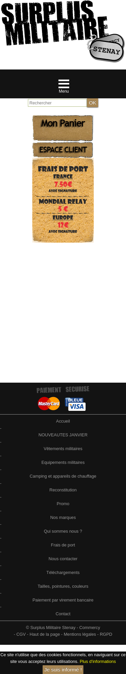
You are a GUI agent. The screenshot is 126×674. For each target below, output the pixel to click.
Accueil (63, 421)
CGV (21, 634)
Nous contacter (62, 558)
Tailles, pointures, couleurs (63, 586)
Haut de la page (45, 634)
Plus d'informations (98, 661)
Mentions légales (80, 634)
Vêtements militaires (63, 448)
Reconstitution (63, 489)
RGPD (106, 634)
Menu (64, 91)
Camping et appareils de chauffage (63, 476)
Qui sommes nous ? (63, 531)
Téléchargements (63, 572)
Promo (63, 503)
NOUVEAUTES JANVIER (63, 434)
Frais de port (63, 544)
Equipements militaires (63, 462)
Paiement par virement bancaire (63, 600)
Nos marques (63, 517)
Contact (62, 613)
